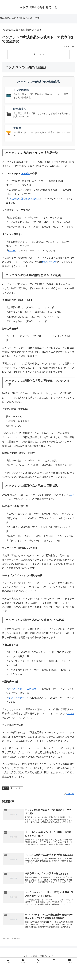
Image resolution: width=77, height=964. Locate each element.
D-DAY (11, 250)
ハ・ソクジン (16, 788)
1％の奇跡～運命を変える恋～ (24, 198)
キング (70, 713)
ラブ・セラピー (16, 698)
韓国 (5, 788)
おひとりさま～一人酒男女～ (23, 689)
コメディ (25, 173)
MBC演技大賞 (49, 262)
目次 (35, 54)
